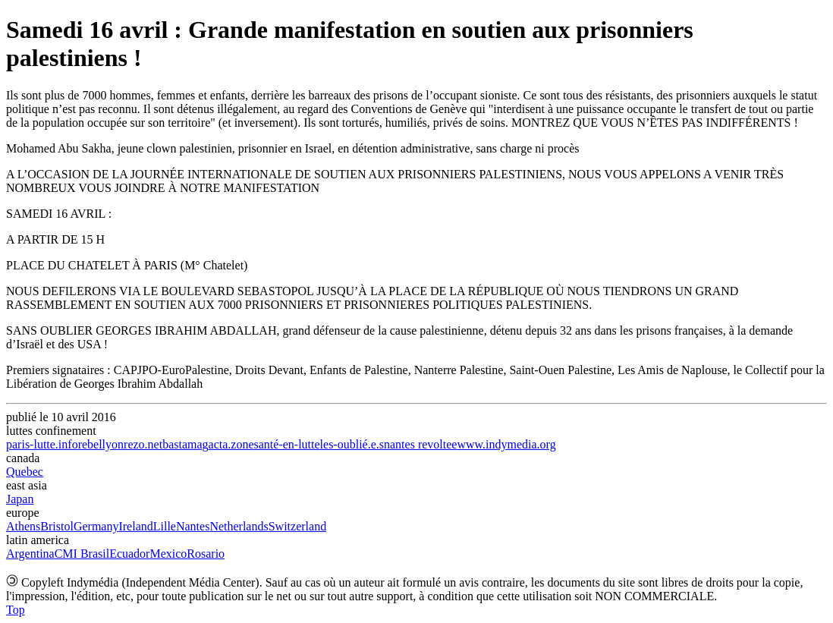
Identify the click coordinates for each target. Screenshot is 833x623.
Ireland (135, 526)
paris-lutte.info (42, 444)
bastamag (185, 444)
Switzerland (297, 526)
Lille (164, 526)
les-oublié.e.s (352, 444)
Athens (23, 526)
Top (15, 609)
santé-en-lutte (287, 444)
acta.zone (231, 444)
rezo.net (143, 444)
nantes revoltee (420, 444)
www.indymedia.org (506, 444)
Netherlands (238, 526)
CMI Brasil (82, 553)
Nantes (192, 526)
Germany (96, 526)
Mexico (168, 553)
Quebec (24, 471)
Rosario (206, 553)
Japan (19, 498)
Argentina (30, 553)
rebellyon (101, 444)
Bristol (57, 526)
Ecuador (129, 553)
